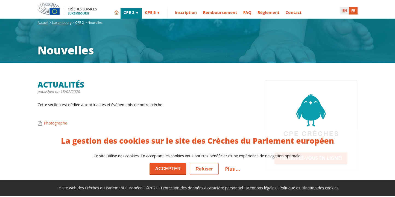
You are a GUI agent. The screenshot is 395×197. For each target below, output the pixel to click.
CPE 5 (150, 12)
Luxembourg (61, 22)
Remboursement (220, 12)
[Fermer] (204, 169)
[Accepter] (168, 169)
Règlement (269, 12)
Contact (294, 12)
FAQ (247, 12)
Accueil (43, 22)
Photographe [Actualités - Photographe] (52, 123)
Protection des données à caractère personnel (202, 187)
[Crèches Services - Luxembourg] (67, 9)
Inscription (186, 12)
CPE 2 (129, 12)
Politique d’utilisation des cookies (308, 187)
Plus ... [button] (232, 169)
